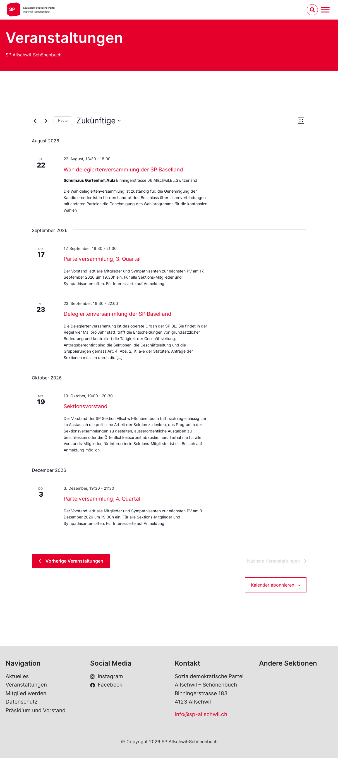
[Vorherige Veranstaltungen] (35, 120)
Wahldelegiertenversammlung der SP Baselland (123, 169)
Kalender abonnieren (272, 585)
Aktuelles (17, 676)
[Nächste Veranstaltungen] (46, 120)
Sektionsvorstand (85, 406)
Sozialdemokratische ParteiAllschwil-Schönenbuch (39, 9)
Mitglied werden (26, 693)
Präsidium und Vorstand (36, 710)
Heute (63, 120)
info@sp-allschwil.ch (201, 714)
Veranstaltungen (26, 685)
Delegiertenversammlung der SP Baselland (117, 314)
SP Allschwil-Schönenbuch (33, 55)
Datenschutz (21, 702)
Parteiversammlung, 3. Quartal (102, 259)
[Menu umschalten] (325, 9)
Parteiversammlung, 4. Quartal (102, 499)
